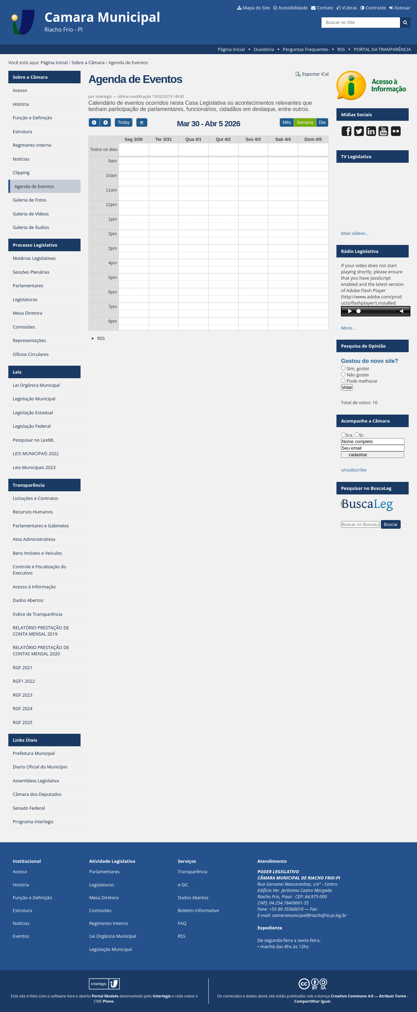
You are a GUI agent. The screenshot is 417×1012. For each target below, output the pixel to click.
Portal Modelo (105, 995)
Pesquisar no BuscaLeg (366, 488)
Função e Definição (32, 897)
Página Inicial (231, 49)
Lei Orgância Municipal (112, 936)
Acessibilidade (293, 8)
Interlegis (162, 995)
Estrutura (22, 910)
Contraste (376, 8)
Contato (325, 8)
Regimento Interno (108, 923)
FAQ (182, 923)
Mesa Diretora (104, 897)
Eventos (21, 936)
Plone (108, 1001)
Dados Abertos (193, 897)
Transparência (29, 485)
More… (348, 328)
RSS (341, 49)
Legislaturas (101, 885)
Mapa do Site (256, 8)
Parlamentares (104, 871)
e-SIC (183, 885)
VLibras (349, 8)
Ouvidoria (263, 49)
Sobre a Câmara (88, 62)
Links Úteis (25, 740)
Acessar (402, 8)
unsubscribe (353, 470)
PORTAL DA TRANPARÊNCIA (382, 49)
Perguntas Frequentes (305, 49)
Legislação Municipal (110, 949)
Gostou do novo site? (369, 361)
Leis (17, 372)
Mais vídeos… (355, 233)
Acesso (20, 871)
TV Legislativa (356, 156)
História (21, 885)
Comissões (100, 910)
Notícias (21, 923)
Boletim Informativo (198, 910)
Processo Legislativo (35, 245)
